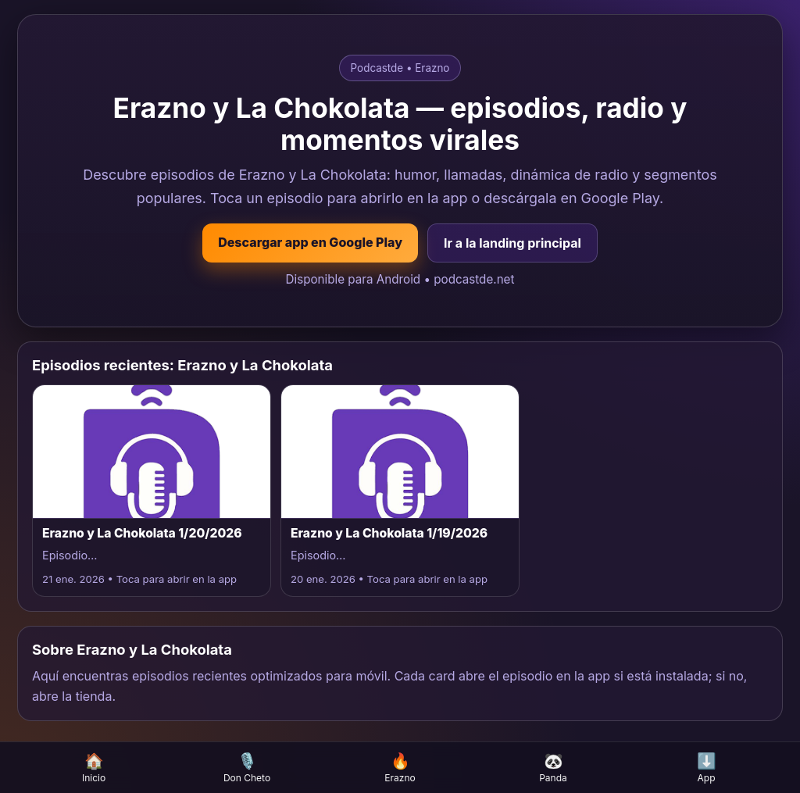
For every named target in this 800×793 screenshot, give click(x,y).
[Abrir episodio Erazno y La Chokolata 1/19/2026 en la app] (400, 490)
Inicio (93, 768)
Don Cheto (246, 768)
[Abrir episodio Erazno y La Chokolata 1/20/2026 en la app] (151, 490)
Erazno (400, 768)
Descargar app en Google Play (310, 242)
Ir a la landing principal (512, 243)
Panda (553, 768)
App (706, 768)
